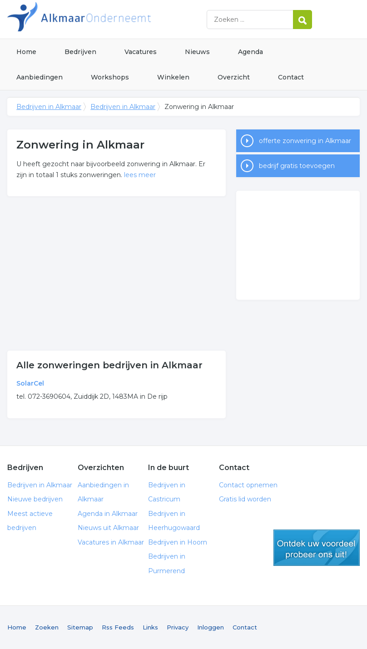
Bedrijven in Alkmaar (120, 19)
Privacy (177, 627)
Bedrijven (80, 52)
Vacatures (140, 52)
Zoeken (47, 627)
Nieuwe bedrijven (35, 499)
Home (26, 52)
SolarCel (30, 383)
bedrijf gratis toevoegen (297, 166)
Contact (291, 77)
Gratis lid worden (245, 499)
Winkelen (173, 77)
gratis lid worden (316, 548)
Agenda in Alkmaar (108, 514)
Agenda (250, 52)
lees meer (140, 175)
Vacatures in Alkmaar (111, 542)
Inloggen (210, 627)
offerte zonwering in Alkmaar (305, 141)
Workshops (110, 77)
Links (150, 627)
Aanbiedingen (39, 77)
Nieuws (197, 52)
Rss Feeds (118, 627)
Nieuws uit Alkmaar (108, 528)
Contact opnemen (248, 485)
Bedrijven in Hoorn (177, 542)
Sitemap (80, 627)
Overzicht (234, 77)
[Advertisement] (116, 273)
